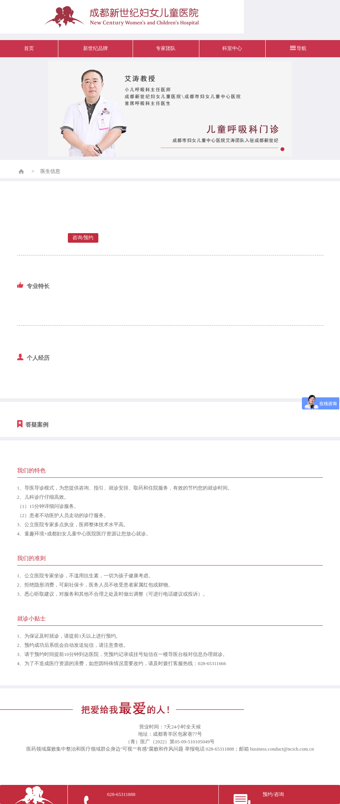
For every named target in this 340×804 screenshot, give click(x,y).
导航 (301, 48)
